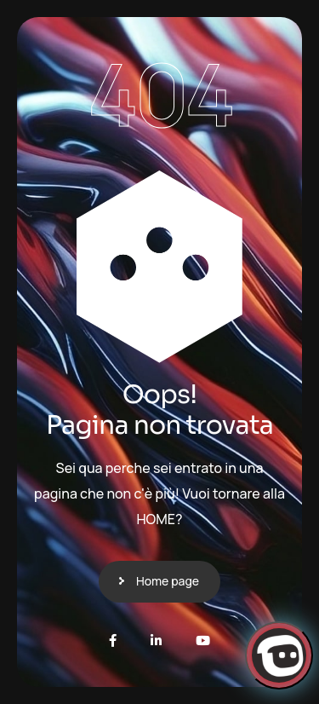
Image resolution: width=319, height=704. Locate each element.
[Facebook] (113, 640)
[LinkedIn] (156, 640)
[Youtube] (203, 640)
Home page (167, 581)
